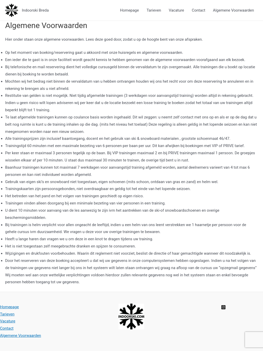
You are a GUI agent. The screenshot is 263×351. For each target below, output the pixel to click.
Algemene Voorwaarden (233, 10)
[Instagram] (223, 307)
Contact (198, 10)
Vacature (176, 10)
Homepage (129, 10)
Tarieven (154, 10)
